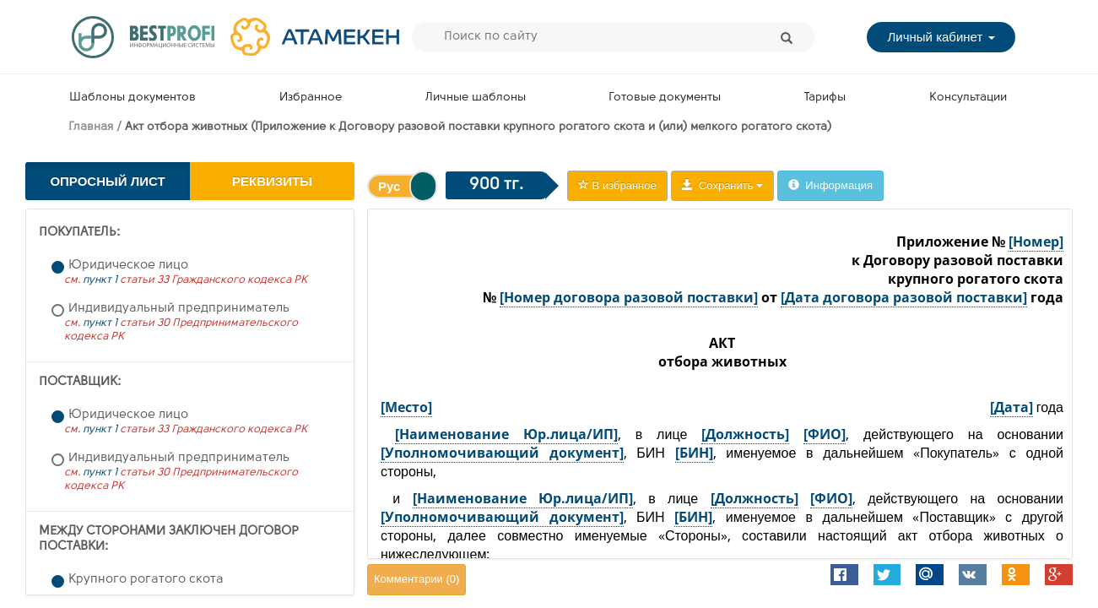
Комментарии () (416, 579)
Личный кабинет (940, 37)
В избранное (617, 185)
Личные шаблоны (475, 97)
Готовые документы (664, 97)
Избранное (310, 97)
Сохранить (722, 185)
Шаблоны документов (132, 97)
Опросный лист (107, 181)
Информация (830, 185)
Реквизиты (272, 181)
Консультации (968, 97)
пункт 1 (100, 279)
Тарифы (825, 97)
